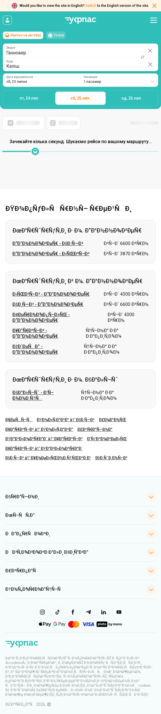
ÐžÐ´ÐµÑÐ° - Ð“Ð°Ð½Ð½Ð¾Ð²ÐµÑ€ (35, 349)
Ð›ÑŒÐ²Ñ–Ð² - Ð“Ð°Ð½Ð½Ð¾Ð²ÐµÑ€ (50, 294)
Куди (9, 61)
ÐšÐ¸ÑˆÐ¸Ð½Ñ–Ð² (111, 458)
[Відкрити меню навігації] (153, 20)
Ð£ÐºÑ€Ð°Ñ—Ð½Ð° (95, 429)
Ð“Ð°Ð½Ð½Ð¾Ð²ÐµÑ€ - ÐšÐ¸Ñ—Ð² (47, 243)
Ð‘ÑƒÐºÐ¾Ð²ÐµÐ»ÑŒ (107, 439)
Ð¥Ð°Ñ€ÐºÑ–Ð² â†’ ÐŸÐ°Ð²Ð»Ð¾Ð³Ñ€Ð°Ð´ (44, 448)
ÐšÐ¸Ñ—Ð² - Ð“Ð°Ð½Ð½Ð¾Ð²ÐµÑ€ (47, 304)
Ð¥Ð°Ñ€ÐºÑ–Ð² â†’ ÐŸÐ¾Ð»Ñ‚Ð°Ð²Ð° (39, 429)
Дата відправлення (19, 77)
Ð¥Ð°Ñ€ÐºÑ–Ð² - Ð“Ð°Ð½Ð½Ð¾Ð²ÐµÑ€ (35, 333)
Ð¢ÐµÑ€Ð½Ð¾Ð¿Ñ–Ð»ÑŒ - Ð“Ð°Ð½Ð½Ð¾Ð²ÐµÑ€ (41, 317)
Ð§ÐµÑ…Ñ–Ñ (18, 419)
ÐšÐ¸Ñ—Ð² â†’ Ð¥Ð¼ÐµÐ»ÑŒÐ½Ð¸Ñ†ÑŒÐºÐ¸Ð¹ (48, 458)
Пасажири (90, 77)
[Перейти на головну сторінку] (81, 20)
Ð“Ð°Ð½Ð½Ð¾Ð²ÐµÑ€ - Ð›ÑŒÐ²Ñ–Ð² (50, 253)
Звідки (10, 47)
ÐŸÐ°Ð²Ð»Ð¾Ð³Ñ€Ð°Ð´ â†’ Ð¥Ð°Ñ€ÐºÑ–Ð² (44, 439)
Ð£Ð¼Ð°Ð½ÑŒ (112, 419)
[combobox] (119, 80)
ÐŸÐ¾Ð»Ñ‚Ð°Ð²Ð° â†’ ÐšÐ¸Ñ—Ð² (66, 419)
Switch (90, 6)
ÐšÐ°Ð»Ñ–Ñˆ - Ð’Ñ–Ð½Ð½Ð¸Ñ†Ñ (33, 395)
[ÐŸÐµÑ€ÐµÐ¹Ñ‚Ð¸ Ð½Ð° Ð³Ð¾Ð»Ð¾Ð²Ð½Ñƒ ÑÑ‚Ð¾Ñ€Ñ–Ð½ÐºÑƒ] (21, 644)
